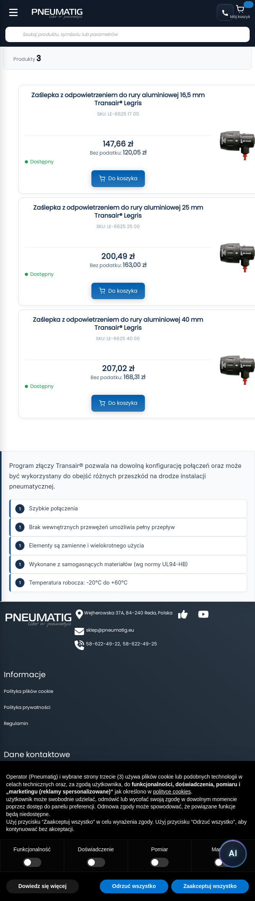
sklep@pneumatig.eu (110, 630)
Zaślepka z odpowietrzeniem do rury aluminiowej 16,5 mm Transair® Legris (118, 99)
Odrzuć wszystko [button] (134, 886)
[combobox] (127, 34)
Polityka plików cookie (28, 691)
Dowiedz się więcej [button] (42, 886)
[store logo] (57, 13)
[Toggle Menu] (10, 8)
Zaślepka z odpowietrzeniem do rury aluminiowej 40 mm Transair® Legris (118, 323)
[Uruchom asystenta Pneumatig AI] (233, 854)
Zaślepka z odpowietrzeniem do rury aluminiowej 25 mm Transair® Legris (118, 211)
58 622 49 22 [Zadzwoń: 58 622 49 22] (225, 12)
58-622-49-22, (103, 643)
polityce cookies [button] (172, 792)
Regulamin (16, 723)
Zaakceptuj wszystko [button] (210, 886)
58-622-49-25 (140, 643)
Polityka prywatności (27, 707)
